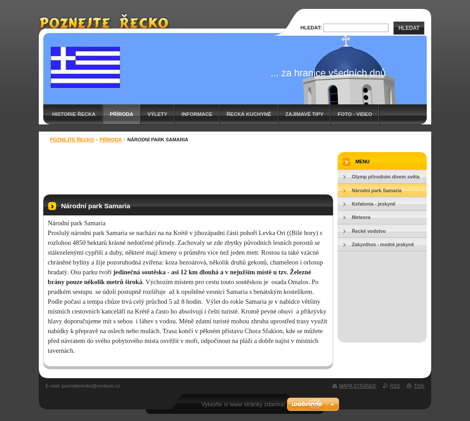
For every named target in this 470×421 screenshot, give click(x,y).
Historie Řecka (73, 114)
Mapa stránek (357, 385)
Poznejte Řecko (72, 139)
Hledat (409, 28)
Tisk (419, 385)
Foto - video (355, 114)
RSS (395, 385)
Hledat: (311, 27)
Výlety (157, 114)
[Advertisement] (188, 170)
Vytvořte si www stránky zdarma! (243, 404)
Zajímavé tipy (304, 114)
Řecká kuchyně (249, 114)
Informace (196, 114)
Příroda (121, 114)
